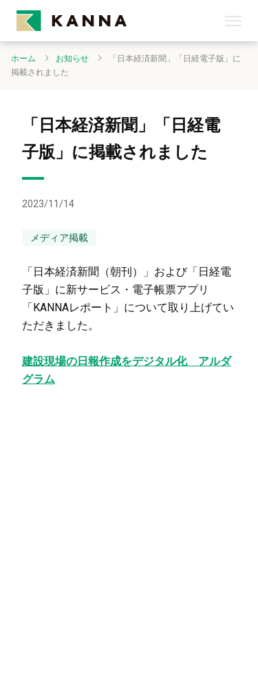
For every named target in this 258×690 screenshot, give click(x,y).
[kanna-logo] (121, 20)
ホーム (23, 58)
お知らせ (72, 58)
